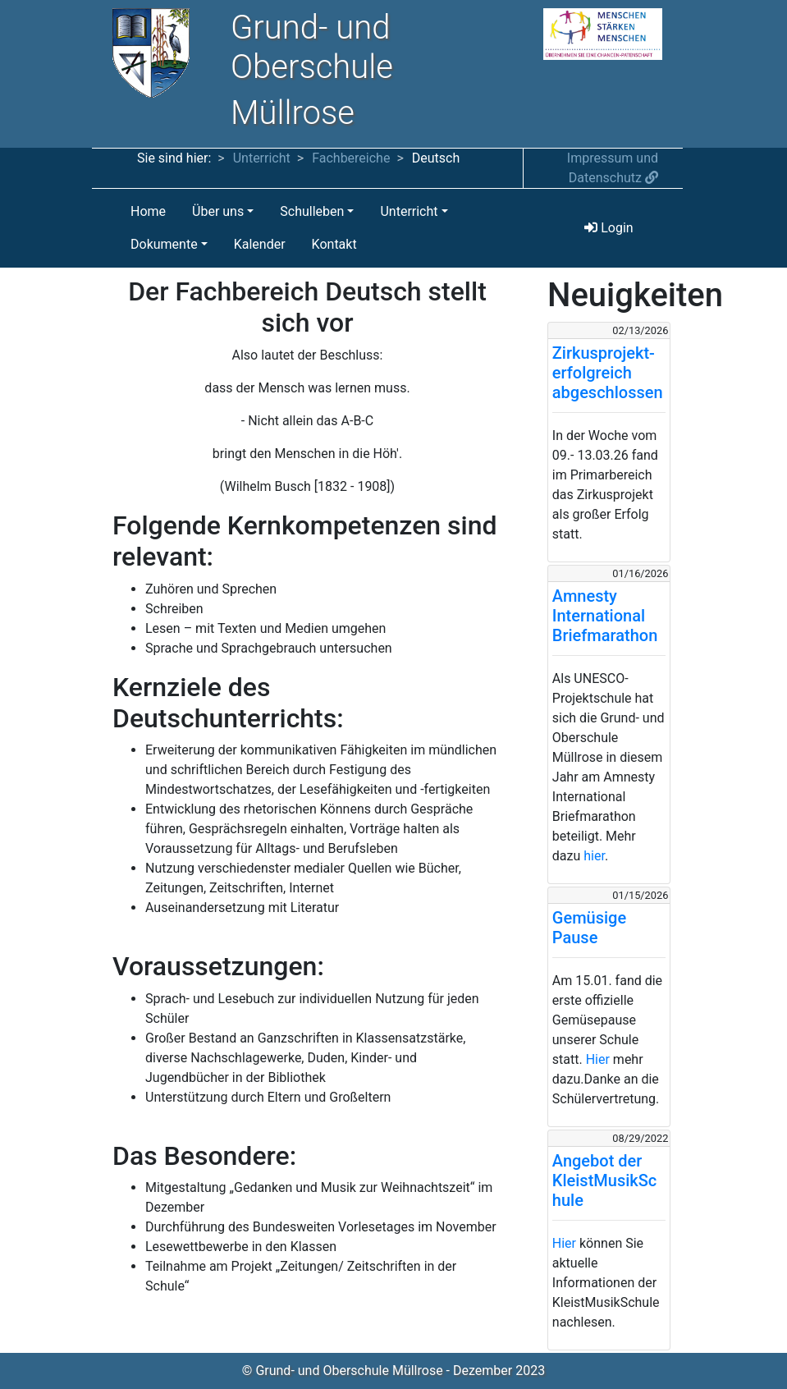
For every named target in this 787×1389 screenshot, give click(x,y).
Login (608, 228)
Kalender (260, 244)
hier (594, 856)
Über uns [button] (218, 211)
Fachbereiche (351, 158)
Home (148, 211)
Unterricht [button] (408, 211)
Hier (598, 1059)
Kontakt (334, 244)
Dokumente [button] (164, 244)
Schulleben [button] (312, 211)
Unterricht (262, 158)
